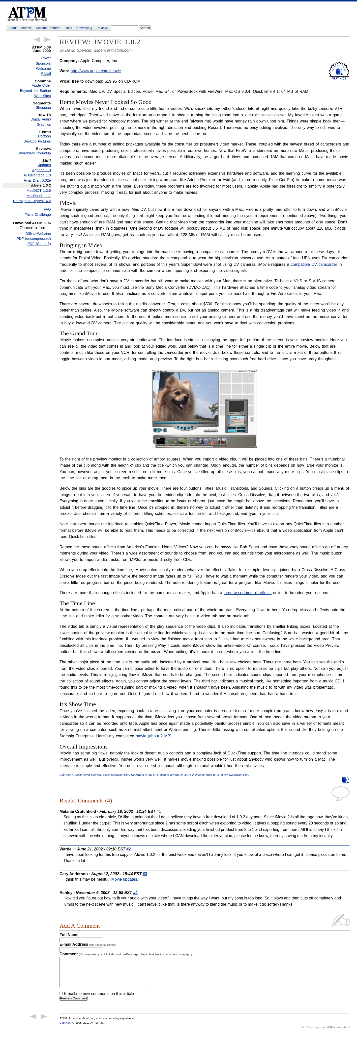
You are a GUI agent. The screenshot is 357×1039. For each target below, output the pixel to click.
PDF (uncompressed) (34, 239)
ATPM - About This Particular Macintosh (27, 14)
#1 (158, 811)
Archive (26, 28)
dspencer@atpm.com (113, 50)
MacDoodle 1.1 (39, 196)
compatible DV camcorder (314, 264)
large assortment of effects (247, 593)
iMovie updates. (124, 879)
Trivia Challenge (38, 215)
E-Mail (46, 74)
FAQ (47, 209)
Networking (84, 28)
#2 (128, 849)
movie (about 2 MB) (153, 736)
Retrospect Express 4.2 (32, 201)
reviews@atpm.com (236, 774)
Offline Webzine (38, 234)
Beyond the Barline (35, 91)
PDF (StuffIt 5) (39, 244)
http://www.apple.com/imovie (96, 71)
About (12, 28)
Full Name (69, 935)
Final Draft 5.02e (37, 180)
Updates (44, 165)
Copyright (65, 1028)
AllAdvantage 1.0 (37, 175)
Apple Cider (41, 85)
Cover (46, 58)
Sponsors (43, 63)
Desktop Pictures (48, 28)
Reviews (102, 28)
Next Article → (47, 39)
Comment (126, 954)
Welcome (43, 69)
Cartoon (44, 136)
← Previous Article (36, 39)
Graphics (43, 124)
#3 (145, 874)
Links (68, 28)
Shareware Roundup (34, 153)
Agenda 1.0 (41, 170)
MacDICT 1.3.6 (39, 191)
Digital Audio (41, 119)
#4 (135, 893)
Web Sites (42, 96)
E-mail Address (88, 944)
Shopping (43, 107)
